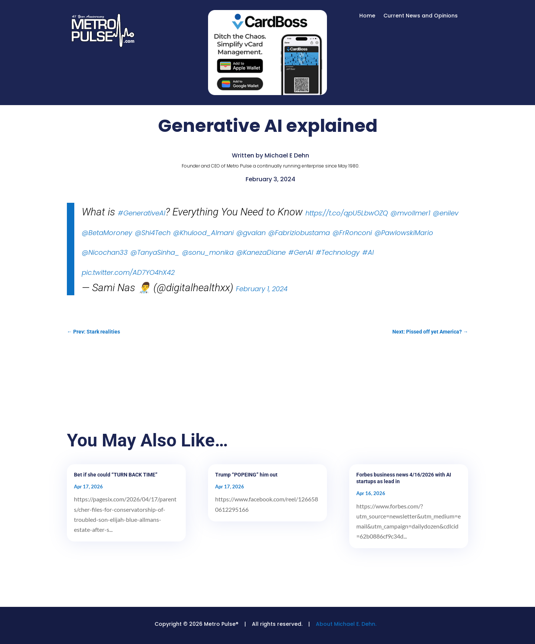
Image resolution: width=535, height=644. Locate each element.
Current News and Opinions (420, 16)
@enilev (445, 213)
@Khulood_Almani (203, 232)
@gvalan (251, 232)
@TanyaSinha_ (154, 252)
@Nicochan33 (105, 252)
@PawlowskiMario (403, 232)
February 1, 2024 (262, 288)
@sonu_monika (208, 252)
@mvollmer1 (410, 213)
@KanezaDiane (261, 252)
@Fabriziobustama (299, 232)
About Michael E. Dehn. (346, 624)
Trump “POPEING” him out (246, 475)
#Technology (338, 252)
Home (367, 16)
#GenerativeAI (141, 213)
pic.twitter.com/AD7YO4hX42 (128, 272)
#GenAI (300, 252)
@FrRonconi (352, 232)
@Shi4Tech (153, 232)
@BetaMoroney (107, 232)
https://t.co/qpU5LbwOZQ (346, 213)
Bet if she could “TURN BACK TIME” (116, 475)
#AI (368, 252)
